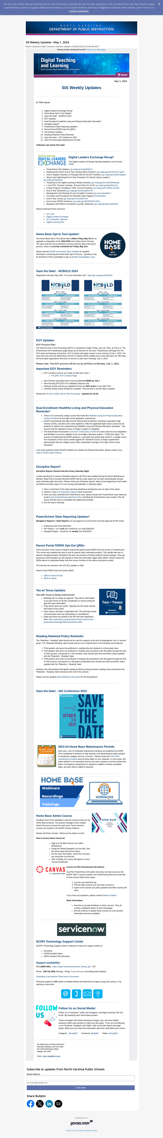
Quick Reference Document (68, 677)
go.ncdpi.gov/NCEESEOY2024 (86, 201)
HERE (71, 164)
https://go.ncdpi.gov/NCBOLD (99, 275)
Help (95, 1130)
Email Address (33, 1074)
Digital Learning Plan (55, 222)
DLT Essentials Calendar (56, 219)
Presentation (100, 196)
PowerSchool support (68, 492)
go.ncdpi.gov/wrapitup (53, 180)
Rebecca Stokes (109, 895)
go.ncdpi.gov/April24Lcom (107, 185)
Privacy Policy (71, 1130)
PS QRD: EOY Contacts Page (64, 376)
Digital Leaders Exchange (57, 217)
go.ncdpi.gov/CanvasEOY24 (75, 199)
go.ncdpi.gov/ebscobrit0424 (106, 204)
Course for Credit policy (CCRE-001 (84, 432)
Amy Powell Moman (59, 497)
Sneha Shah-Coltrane (52, 453)
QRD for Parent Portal (53, 576)
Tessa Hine (76, 497)
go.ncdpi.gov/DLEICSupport (114, 175)
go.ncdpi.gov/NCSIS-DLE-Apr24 (110, 172)
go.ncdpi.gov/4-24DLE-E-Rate (106, 188)
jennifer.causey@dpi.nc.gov (83, 257)
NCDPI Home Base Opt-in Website (64, 251)
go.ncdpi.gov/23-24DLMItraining (105, 183)
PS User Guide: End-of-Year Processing (63, 394)
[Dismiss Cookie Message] (159, 3)
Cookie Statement (79, 11)
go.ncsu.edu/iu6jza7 (102, 193)
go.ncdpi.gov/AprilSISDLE (81, 169)
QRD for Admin (50, 578)
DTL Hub (50, 214)
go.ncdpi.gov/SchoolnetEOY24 (79, 191)
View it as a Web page (95, 50)
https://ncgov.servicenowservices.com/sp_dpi (71, 967)
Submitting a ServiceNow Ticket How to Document (57, 976)
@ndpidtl (95, 1033)
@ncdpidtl (73, 1033)
